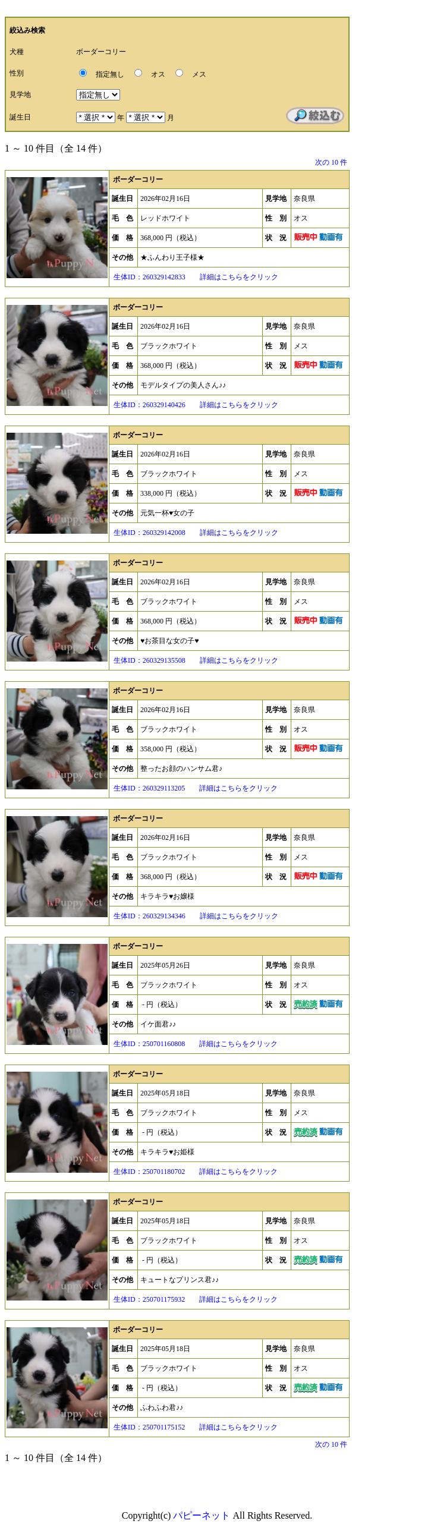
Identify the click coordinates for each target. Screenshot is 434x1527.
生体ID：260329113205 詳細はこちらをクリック (195, 788)
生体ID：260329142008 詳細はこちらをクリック (195, 532)
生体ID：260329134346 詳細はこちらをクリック (195, 916)
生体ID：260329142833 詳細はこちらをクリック (195, 277)
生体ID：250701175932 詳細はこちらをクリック (195, 1299)
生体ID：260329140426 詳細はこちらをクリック (195, 405)
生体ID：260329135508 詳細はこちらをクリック (195, 660)
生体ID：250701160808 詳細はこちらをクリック (195, 1044)
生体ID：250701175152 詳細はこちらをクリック (195, 1427)
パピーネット (201, 1515)
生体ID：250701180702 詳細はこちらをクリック (195, 1171)
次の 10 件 (331, 162)
